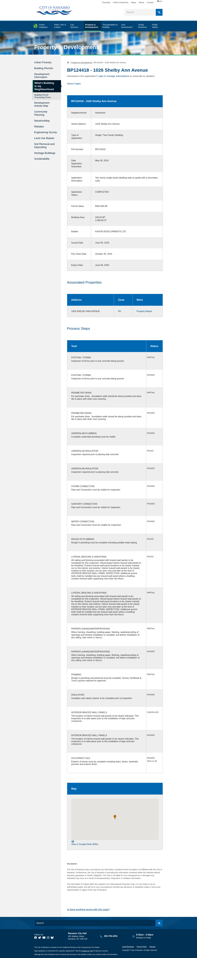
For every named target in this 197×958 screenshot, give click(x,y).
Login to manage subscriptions (113, 76)
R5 (119, 311)
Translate (99, 2)
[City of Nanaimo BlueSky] (53, 937)
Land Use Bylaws (44, 138)
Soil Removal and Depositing (44, 146)
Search (159, 12)
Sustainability (42, 158)
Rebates (39, 126)
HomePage (68, 62)
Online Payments (113, 2)
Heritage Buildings (44, 153)
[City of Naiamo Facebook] (35, 937)
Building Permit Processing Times (42, 96)
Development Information (42, 76)
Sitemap (152, 947)
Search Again (74, 83)
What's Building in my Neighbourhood (44, 86)
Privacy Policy (142, 947)
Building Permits (43, 68)
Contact (143, 2)
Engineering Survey (45, 132)
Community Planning (40, 113)
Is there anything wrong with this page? (88, 909)
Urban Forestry (43, 62)
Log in (158, 2)
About (134, 2)
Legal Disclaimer (128, 947)
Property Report (144, 311)
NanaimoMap (42, 120)
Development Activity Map (42, 104)
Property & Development (66, 47)
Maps (126, 2)
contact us (85, 951)
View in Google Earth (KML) (84, 842)
